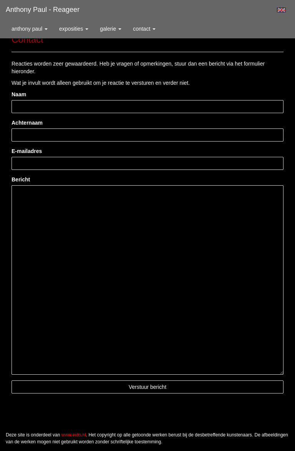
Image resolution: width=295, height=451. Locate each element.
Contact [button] (144, 29)
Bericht (21, 179)
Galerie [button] (110, 29)
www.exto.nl (73, 435)
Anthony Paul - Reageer (43, 9)
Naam (19, 94)
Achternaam (27, 123)
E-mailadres (27, 151)
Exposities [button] (73, 29)
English (281, 10)
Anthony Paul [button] (30, 29)
